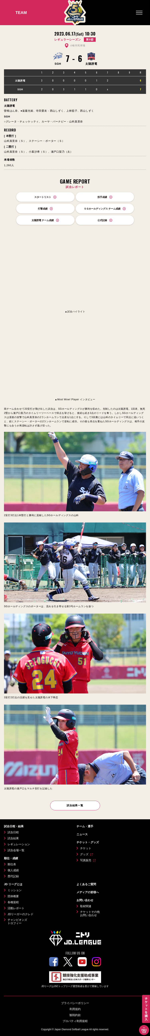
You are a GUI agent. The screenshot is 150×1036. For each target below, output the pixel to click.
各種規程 (13, 902)
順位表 (12, 864)
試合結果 (13, 838)
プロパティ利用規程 (75, 1021)
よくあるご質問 (86, 884)
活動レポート (16, 908)
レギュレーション (19, 844)
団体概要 (13, 896)
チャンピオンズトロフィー (17, 921)
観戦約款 (75, 1015)
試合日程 (13, 832)
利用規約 (75, 1009)
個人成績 (13, 870)
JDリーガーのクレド (20, 914)
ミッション (15, 890)
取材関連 (85, 906)
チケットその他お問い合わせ (90, 913)
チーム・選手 (84, 826)
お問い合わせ (84, 900)
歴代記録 (13, 876)
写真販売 (85, 860)
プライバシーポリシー (75, 1003)
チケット (85, 848)
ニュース (82, 834)
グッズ (84, 854)
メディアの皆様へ (87, 892)
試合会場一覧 (16, 850)
